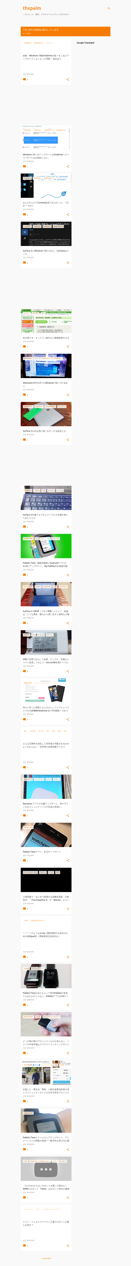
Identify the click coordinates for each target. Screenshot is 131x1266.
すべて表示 (27, 33)
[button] (67, 79)
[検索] (108, 8)
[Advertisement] (45, 105)
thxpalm (32, 8)
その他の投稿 (46, 1258)
